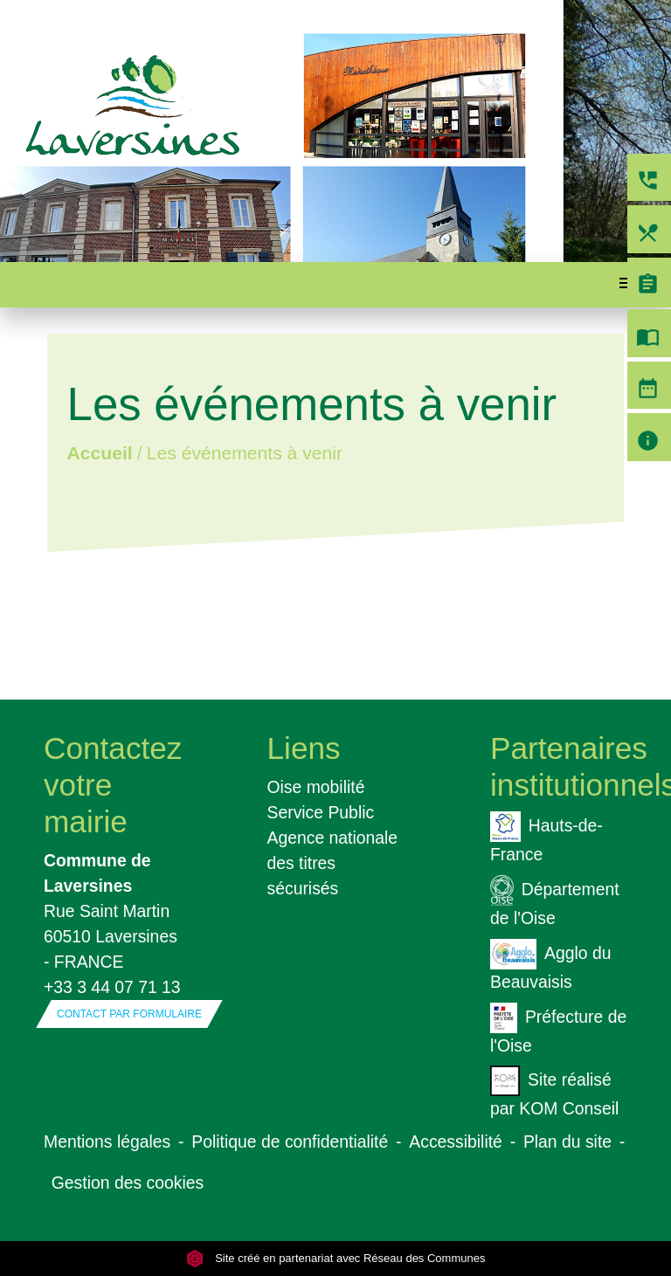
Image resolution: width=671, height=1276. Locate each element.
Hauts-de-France (546, 837)
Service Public (321, 812)
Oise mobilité (316, 787)
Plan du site (567, 1141)
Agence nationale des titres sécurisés (332, 863)
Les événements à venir (244, 453)
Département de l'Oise (554, 901)
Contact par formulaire (129, 1014)
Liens (304, 748)
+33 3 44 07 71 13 (112, 987)
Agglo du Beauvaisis (550, 965)
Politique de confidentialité (289, 1141)
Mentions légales (107, 1141)
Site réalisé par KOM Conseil (554, 1092)
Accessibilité (455, 1141)
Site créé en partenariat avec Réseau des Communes (336, 1258)
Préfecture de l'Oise (558, 1029)
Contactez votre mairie (112, 784)
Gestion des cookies (128, 1182)
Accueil (99, 453)
